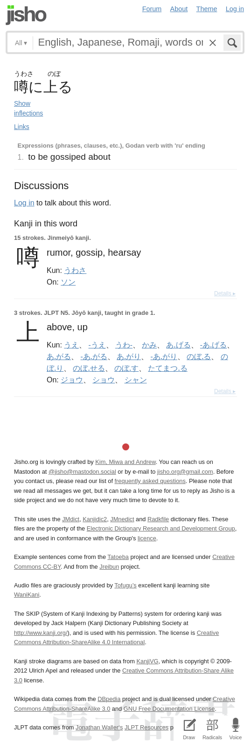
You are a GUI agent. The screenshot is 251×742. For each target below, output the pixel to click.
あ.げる (178, 345)
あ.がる (59, 356)
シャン (136, 379)
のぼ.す (126, 368)
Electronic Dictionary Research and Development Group (161, 528)
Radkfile (158, 519)
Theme (206, 9)
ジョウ (72, 379)
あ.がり (129, 356)
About (179, 9)
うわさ (75, 270)
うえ (71, 345)
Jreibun (109, 566)
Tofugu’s (125, 585)
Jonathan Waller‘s (99, 727)
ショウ (103, 379)
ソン (68, 282)
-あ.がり (164, 356)
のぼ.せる (89, 368)
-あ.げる (213, 345)
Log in (235, 9)
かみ (149, 345)
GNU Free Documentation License (169, 708)
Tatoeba (118, 556)
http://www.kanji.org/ (41, 632)
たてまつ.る (167, 368)
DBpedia (109, 698)
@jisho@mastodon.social (82, 471)
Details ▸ (225, 293)
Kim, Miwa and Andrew (125, 461)
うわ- (123, 345)
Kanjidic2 (95, 519)
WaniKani (26, 594)
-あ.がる (93, 356)
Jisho (26, 15)
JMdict (70, 519)
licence (147, 538)
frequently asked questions (150, 480)
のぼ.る (199, 356)
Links (21, 126)
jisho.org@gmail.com (185, 471)
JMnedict (122, 519)
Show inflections (28, 108)
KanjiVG (147, 661)
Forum (152, 9)
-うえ (97, 345)
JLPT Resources (146, 727)
